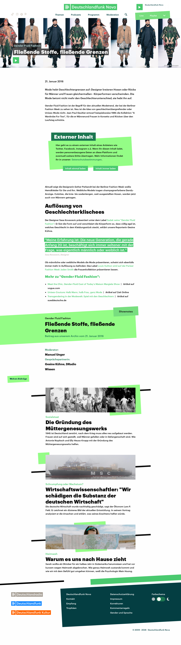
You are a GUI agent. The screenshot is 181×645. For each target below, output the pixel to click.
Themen (59, 14)
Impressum (116, 598)
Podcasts (76, 14)
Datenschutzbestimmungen (87, 159)
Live (142, 15)
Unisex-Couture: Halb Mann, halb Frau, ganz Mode (75, 292)
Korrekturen (116, 603)
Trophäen (71, 608)
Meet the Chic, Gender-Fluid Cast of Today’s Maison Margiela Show (84, 284)
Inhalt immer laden (106, 168)
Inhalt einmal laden (75, 168)
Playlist (153, 15)
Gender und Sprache (121, 612)
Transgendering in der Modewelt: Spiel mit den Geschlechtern (81, 296)
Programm (93, 14)
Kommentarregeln (120, 608)
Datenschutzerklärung (122, 594)
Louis (101, 265)
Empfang (71, 603)
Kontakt (70, 598)
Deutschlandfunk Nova (78, 594)
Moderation (112, 14)
